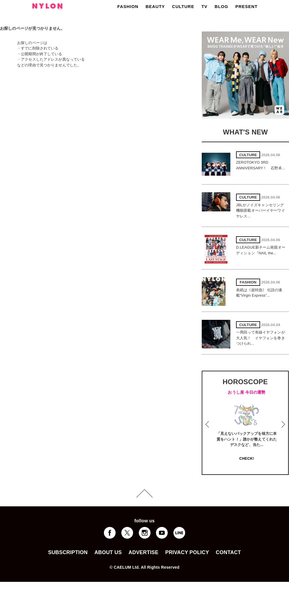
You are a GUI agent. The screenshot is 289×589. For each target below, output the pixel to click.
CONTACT (228, 552)
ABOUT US (108, 552)
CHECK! (246, 458)
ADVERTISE (143, 552)
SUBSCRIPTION (68, 552)
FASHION (127, 6)
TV (204, 6)
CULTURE (183, 6)
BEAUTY (155, 6)
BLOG (221, 6)
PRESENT (246, 6)
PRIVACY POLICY (187, 552)
